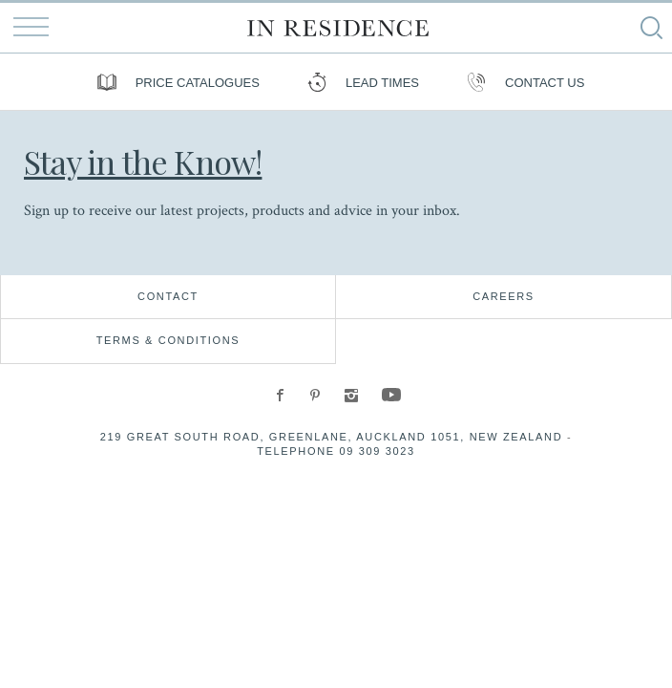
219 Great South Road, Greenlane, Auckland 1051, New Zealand (331, 436)
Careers (503, 296)
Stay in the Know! (143, 161)
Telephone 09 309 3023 (336, 451)
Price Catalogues (174, 82)
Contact (168, 296)
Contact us (520, 82)
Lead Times (358, 82)
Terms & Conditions (168, 340)
